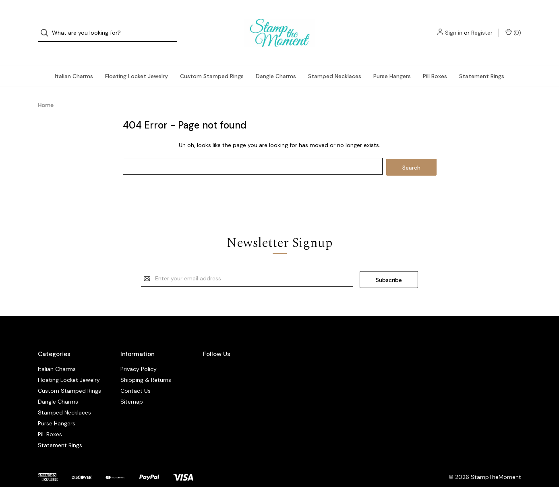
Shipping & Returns (145, 364)
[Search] (47, 26)
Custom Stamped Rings (212, 62)
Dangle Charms (276, 62)
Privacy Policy (138, 353)
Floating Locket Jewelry (136, 62)
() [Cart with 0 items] (513, 26)
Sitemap (131, 386)
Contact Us (135, 375)
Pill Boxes (435, 62)
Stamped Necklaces (334, 62)
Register (482, 26)
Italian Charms (74, 62)
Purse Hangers (392, 62)
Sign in (453, 26)
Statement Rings (481, 62)
